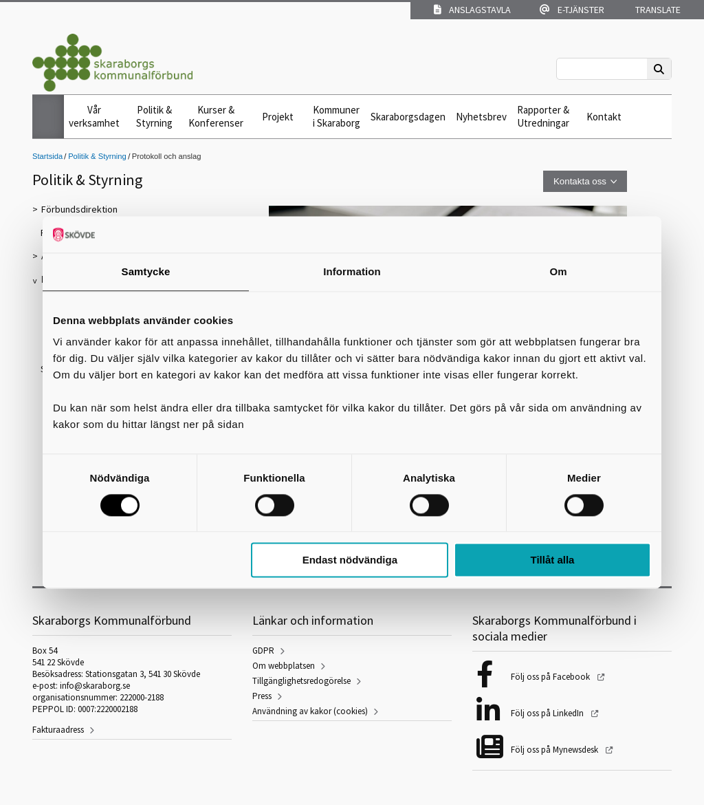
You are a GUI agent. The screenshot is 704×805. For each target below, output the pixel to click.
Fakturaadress (58, 730)
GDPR (263, 650)
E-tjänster (572, 9)
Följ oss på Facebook (551, 677)
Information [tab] (352, 271)
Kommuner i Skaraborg (336, 116)
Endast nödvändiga (349, 560)
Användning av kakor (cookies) (310, 711)
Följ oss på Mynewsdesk (555, 749)
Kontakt (604, 116)
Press (262, 696)
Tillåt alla (552, 560)
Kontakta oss (579, 181)
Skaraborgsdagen (408, 116)
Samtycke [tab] (146, 271)
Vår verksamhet (94, 116)
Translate (657, 9)
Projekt (278, 116)
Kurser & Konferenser (215, 116)
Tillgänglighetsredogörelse (301, 681)
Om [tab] (557, 271)
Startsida (47, 156)
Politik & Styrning (154, 116)
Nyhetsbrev (481, 116)
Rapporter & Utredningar (543, 116)
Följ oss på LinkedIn (548, 713)
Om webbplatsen (283, 666)
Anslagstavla (472, 9)
